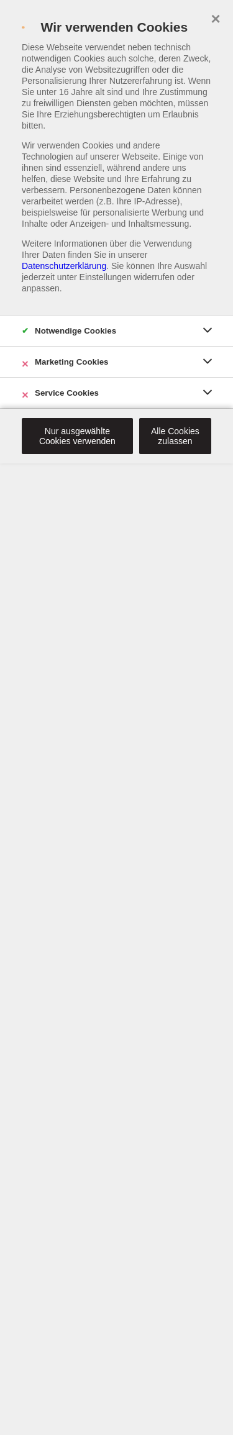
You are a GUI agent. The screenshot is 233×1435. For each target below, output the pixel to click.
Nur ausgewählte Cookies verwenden (77, 436)
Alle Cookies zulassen (175, 436)
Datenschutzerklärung (64, 266)
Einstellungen (106, 277)
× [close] (215, 17)
